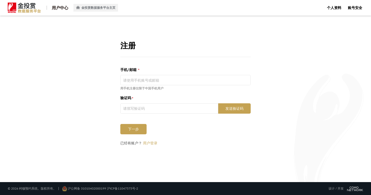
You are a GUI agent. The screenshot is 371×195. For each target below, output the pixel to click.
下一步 (133, 129)
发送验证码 (234, 108)
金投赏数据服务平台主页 (95, 7)
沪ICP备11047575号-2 (122, 188)
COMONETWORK (355, 188)
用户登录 (150, 143)
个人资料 (334, 7)
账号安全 (355, 7)
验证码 (125, 98)
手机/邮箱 (128, 69)
